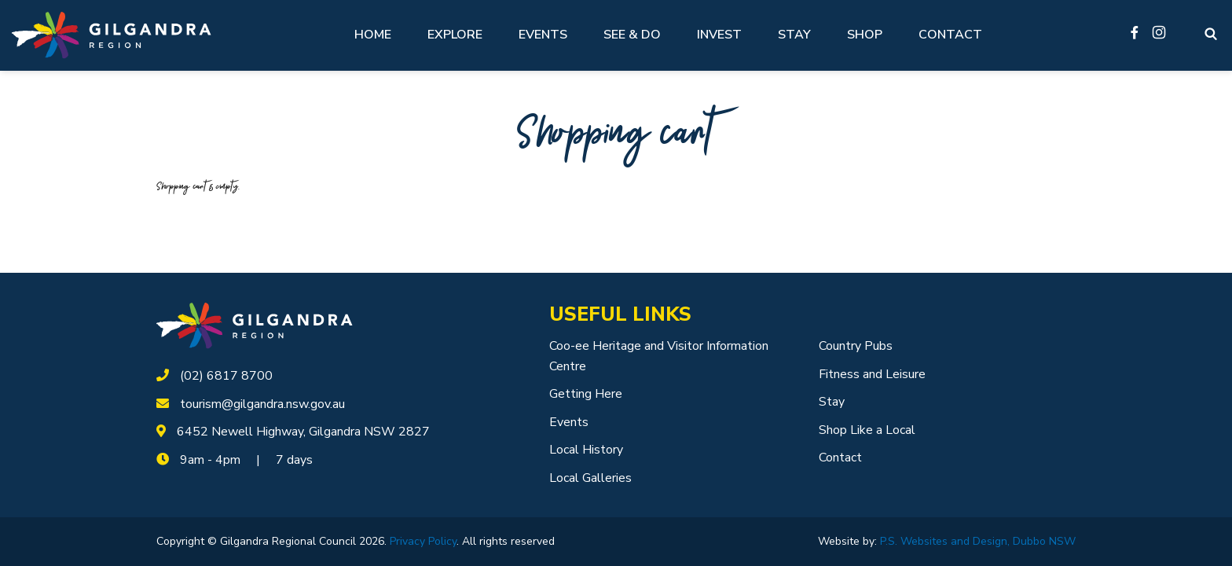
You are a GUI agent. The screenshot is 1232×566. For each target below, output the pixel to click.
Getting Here (585, 393)
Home (372, 34)
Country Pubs (856, 346)
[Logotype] (111, 35)
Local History (586, 449)
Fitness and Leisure (872, 374)
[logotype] (254, 324)
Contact (950, 34)
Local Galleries (590, 478)
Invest (719, 34)
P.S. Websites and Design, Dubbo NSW (978, 541)
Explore (454, 34)
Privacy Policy (423, 541)
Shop (864, 34)
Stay (794, 34)
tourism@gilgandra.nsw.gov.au (262, 404)
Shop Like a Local (867, 430)
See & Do (632, 34)
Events (543, 34)
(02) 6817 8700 (226, 375)
